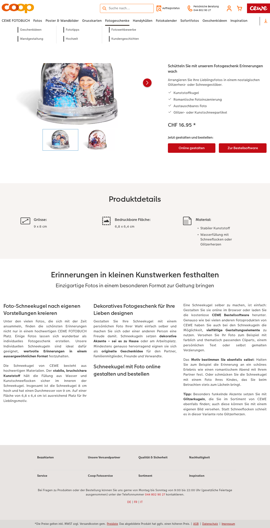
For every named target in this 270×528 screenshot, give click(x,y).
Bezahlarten (45, 457)
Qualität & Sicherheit (152, 457)
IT (141, 502)
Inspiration (196, 475)
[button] (229, 8)
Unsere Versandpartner (104, 457)
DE (129, 502)
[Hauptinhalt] (135, 241)
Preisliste (112, 524)
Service (42, 475)
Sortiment (145, 475)
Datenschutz (210, 524)
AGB (196, 524)
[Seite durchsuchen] (127, 8)
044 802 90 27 (155, 494)
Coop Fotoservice (100, 475)
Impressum (228, 524)
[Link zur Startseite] (44, 8)
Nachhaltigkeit (199, 457)
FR (135, 502)
